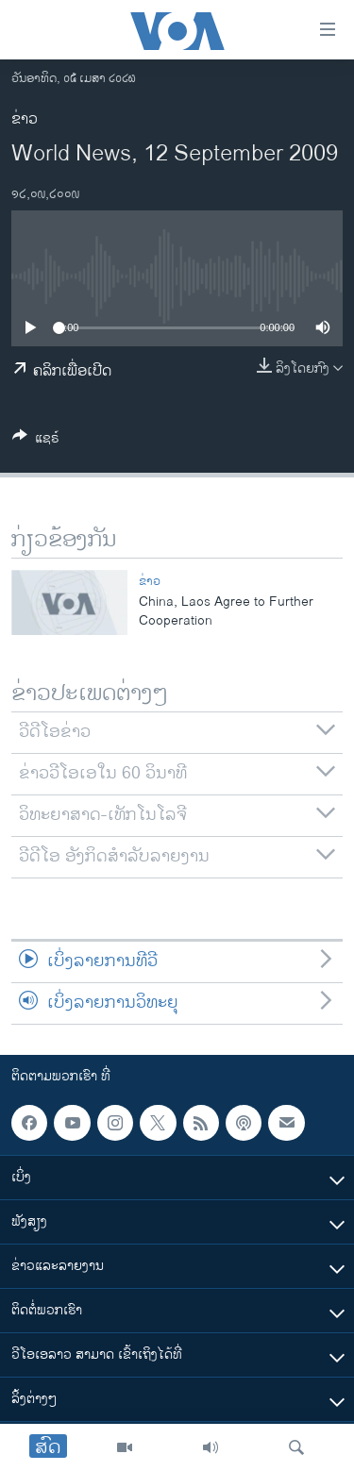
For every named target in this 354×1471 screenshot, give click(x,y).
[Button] (35, 441)
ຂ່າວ (24, 119)
